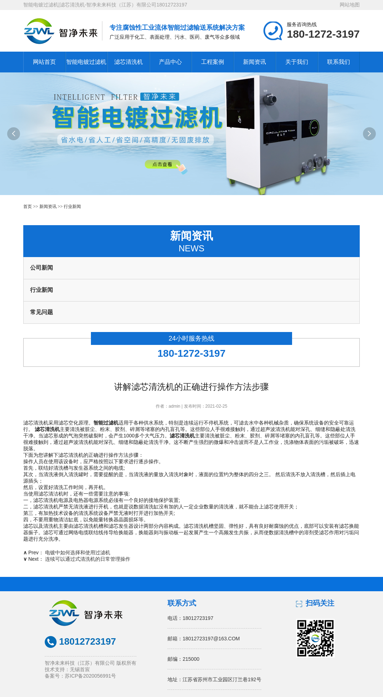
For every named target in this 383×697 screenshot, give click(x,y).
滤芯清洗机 (128, 62)
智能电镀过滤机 (86, 62)
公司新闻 (41, 268)
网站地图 (350, 5)
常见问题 (41, 312)
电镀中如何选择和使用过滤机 (77, 552)
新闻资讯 (254, 62)
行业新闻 (72, 206)
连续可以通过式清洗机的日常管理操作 (87, 559)
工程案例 (212, 62)
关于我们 (296, 62)
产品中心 (170, 62)
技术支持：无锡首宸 (67, 669)
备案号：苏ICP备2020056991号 (80, 676)
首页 (27, 206)
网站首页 (44, 62)
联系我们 (338, 62)
